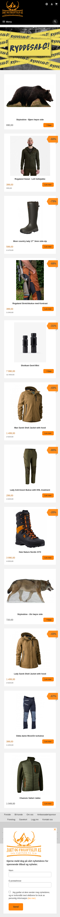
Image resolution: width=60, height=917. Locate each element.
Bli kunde (19, 814)
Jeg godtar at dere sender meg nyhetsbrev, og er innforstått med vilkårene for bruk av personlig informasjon (29, 895)
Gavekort (23, 819)
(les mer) (32, 898)
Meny (7, 21)
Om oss (30, 814)
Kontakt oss (47, 819)
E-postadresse (30, 884)
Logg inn (35, 819)
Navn (30, 873)
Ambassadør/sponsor (46, 814)
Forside (7, 814)
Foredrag (11, 819)
